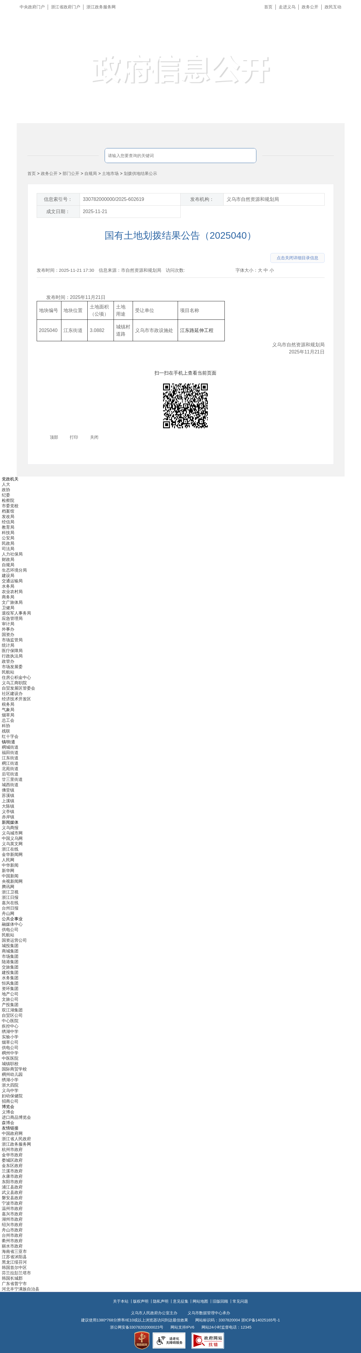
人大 (6, 484)
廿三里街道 (12, 779)
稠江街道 (10, 763)
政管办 (8, 661)
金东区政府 (12, 1165)
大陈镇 (8, 806)
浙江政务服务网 (101, 6)
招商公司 (10, 1101)
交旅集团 (10, 967)
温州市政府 (12, 1208)
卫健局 (8, 607)
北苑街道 (10, 768)
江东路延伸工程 (196, 330)
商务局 (8, 597)
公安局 (8, 538)
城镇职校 (10, 1063)
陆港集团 (10, 961)
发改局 (8, 516)
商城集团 (10, 951)
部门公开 (71, 173)
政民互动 (333, 6)
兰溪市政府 (12, 1171)
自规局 (90, 173)
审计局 (8, 623)
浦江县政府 (12, 1187)
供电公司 (10, 929)
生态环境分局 (14, 570)
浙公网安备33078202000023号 (136, 1327)
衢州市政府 (12, 1240)
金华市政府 (12, 1154)
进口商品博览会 (16, 1117)
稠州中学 (10, 1053)
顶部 (54, 437)
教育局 (8, 527)
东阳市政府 (12, 1181)
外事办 (8, 629)
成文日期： (58, 211)
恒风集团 (10, 983)
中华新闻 (10, 865)
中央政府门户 (32, 6)
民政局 (8, 543)
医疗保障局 (12, 650)
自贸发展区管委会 (18, 688)
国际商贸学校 (14, 1069)
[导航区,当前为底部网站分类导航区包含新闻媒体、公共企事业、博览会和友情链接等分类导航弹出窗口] (181, 884)
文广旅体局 (12, 602)
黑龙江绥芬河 (14, 1262)
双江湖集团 (12, 1010)
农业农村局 (12, 591)
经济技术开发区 (16, 698)
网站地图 (200, 1301)
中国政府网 (12, 1133)
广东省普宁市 (14, 1283)
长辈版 (349, 20)
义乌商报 (10, 827)
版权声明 (140, 1301)
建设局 (8, 575)
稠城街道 (10, 747)
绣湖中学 (10, 1031)
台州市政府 (12, 1235)
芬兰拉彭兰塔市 (16, 1272)
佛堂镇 (8, 790)
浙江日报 (10, 897)
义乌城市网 (12, 833)
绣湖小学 (10, 1079)
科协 (6, 725)
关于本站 (120, 1301)
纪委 (6, 495)
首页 (268, 6)
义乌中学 (10, 1090)
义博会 (8, 1112)
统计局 (8, 645)
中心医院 (10, 1020)
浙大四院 (10, 1085)
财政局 (8, 559)
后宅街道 (10, 774)
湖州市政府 (12, 1219)
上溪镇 (8, 800)
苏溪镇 (8, 795)
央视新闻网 (12, 881)
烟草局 (8, 715)
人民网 (8, 859)
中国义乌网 (12, 838)
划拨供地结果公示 (140, 173)
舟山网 (8, 913)
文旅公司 (10, 999)
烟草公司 (10, 1042)
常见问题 (240, 1301)
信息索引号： (58, 199)
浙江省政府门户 (65, 6)
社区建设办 (12, 693)
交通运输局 (12, 580)
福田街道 (10, 752)
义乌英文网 (12, 843)
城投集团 (10, 945)
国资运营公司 (14, 940)
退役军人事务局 (16, 613)
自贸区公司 (12, 1015)
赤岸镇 (8, 816)
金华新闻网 (12, 854)
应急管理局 (12, 618)
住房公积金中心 (16, 677)
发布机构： (202, 199)
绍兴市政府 (12, 1224)
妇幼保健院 (12, 1095)
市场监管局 (12, 639)
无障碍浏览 (344, 34)
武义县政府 (12, 1192)
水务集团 (10, 977)
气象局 (8, 709)
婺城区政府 (12, 1160)
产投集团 (10, 1004)
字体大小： (246, 270)
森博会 (8, 1122)
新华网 (8, 870)
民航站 (8, 672)
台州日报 (10, 908)
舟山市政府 (12, 1230)
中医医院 (10, 1058)
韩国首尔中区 (14, 1267)
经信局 (8, 521)
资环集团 (10, 988)
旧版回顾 (220, 1301)
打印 (74, 437)
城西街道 (10, 784)
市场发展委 (12, 666)
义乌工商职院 (14, 682)
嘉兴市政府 (12, 1213)
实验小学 (10, 1036)
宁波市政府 (12, 1203)
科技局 (8, 532)
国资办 (8, 634)
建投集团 (10, 972)
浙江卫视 (10, 892)
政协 (6, 489)
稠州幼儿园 (12, 1074)
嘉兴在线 (10, 902)
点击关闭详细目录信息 (297, 257)
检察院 (8, 500)
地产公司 (10, 994)
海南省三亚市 (14, 1251)
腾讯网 (8, 886)
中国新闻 (10, 875)
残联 (6, 731)
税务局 (8, 704)
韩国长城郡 (12, 1278)
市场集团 (10, 956)
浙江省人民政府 (16, 1138)
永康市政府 (12, 1176)
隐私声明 (160, 1301)
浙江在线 (10, 849)
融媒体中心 (12, 924)
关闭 (94, 437)
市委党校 (10, 505)
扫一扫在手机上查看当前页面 (185, 373)
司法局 (8, 548)
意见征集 (180, 1301)
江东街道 (10, 757)
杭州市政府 (12, 1149)
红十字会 (10, 736)
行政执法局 (12, 656)
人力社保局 (12, 554)
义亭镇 (8, 811)
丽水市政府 (12, 1246)
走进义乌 (287, 6)
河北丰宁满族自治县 (20, 1289)
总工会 (8, 720)
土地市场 (110, 173)
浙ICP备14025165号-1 (260, 1320)
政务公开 (310, 6)
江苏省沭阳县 (14, 1256)
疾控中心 (10, 1026)
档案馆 (8, 511)
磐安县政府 (12, 1197)
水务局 (8, 586)
